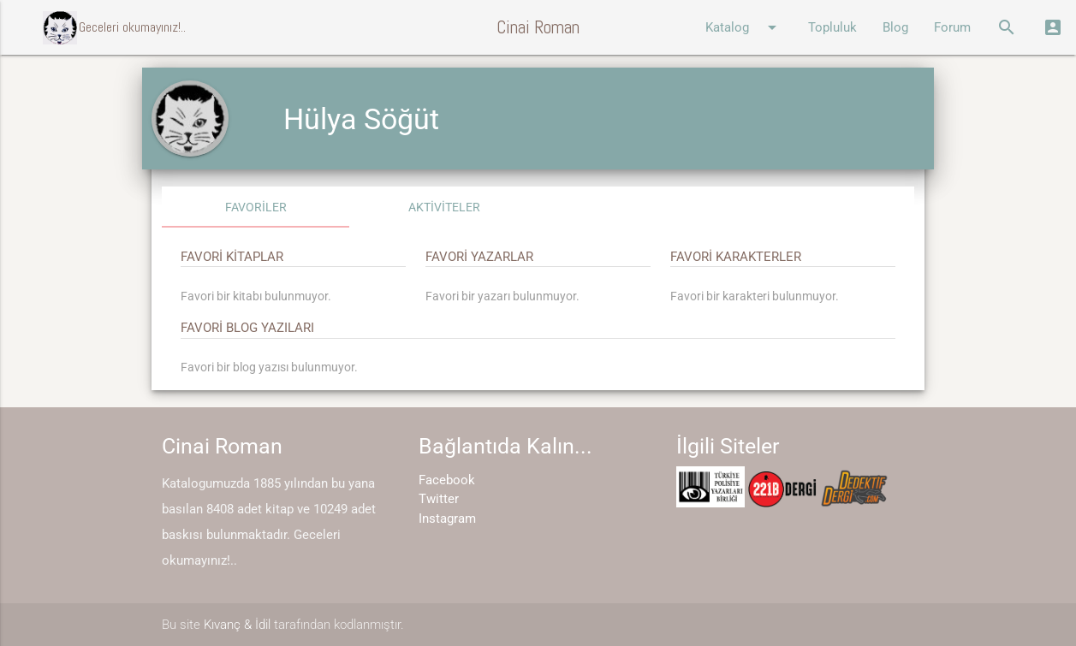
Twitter (439, 499)
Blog (895, 27)
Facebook (447, 480)
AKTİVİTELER (444, 207)
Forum (952, 27)
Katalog (743, 27)
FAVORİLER (256, 207)
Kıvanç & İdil (237, 624)
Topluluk (832, 27)
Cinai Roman (538, 27)
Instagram (447, 518)
